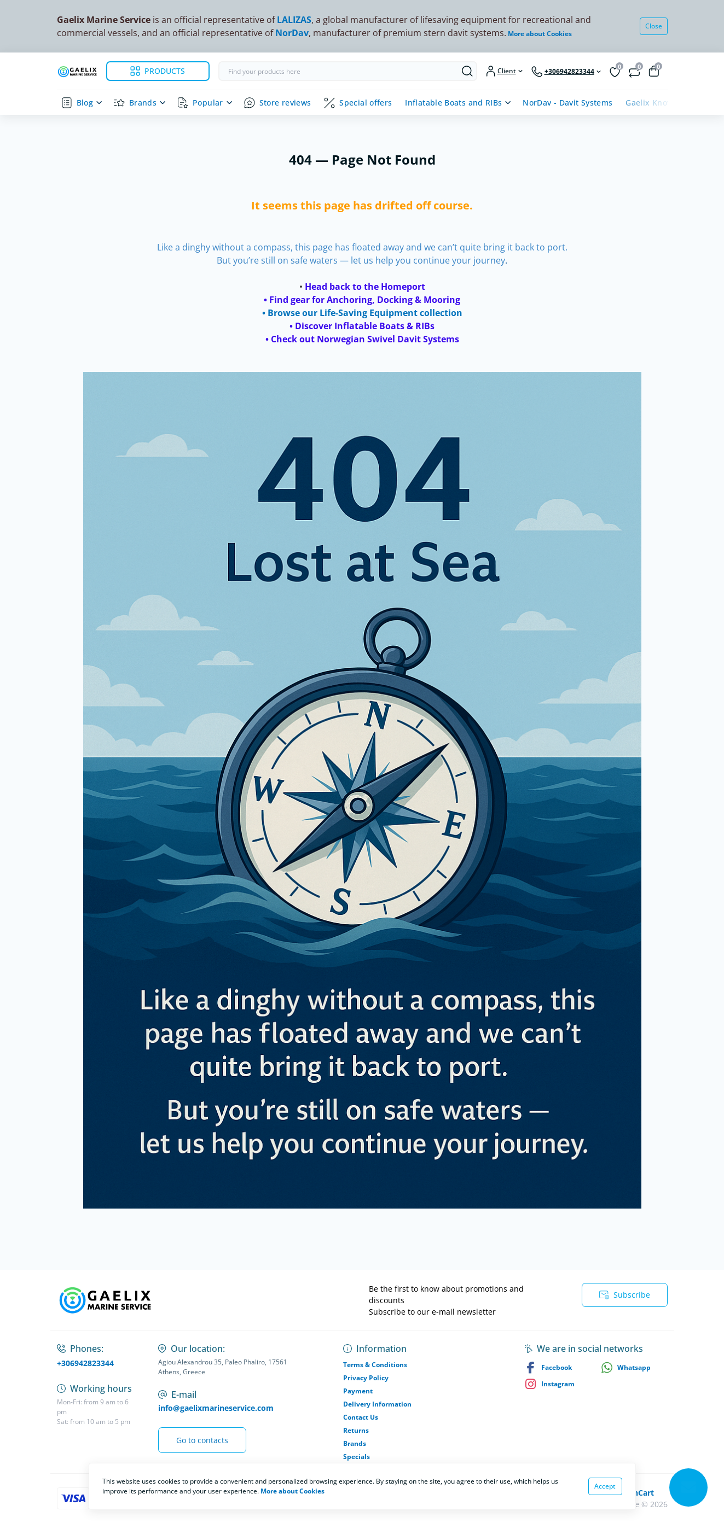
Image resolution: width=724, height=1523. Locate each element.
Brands (143, 102)
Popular (208, 102)
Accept (605, 1486)
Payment (358, 1391)
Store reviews (285, 102)
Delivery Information (377, 1404)
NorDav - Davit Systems (567, 102)
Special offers (365, 102)
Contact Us (360, 1417)
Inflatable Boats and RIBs (453, 102)
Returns (356, 1430)
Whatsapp (626, 1367)
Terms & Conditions (375, 1364)
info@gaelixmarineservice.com (216, 1408)
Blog (85, 102)
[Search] (467, 71)
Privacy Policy (366, 1377)
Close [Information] (653, 26)
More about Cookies (540, 33)
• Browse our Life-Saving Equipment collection (362, 313)
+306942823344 (85, 1363)
